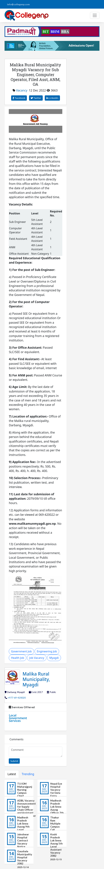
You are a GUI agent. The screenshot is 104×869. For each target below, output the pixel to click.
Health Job (17, 658)
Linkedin (52, 98)
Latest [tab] (11, 774)
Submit (14, 761)
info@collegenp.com (18, 4)
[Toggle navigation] (94, 15)
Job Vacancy (36, 658)
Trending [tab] (28, 774)
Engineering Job (47, 651)
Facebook (19, 98)
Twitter (36, 98)
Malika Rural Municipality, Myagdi (36, 679)
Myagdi (54, 658)
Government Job (21, 651)
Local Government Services (18, 718)
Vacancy (21, 90)
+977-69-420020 (17, 697)
